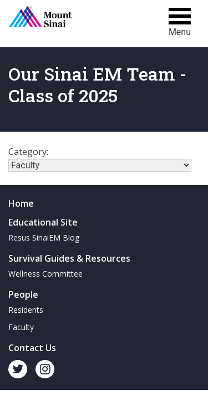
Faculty (21, 327)
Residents (25, 309)
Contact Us (32, 348)
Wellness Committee (45, 273)
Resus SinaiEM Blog (43, 237)
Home (21, 203)
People (23, 294)
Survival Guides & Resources (69, 258)
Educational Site (43, 222)
